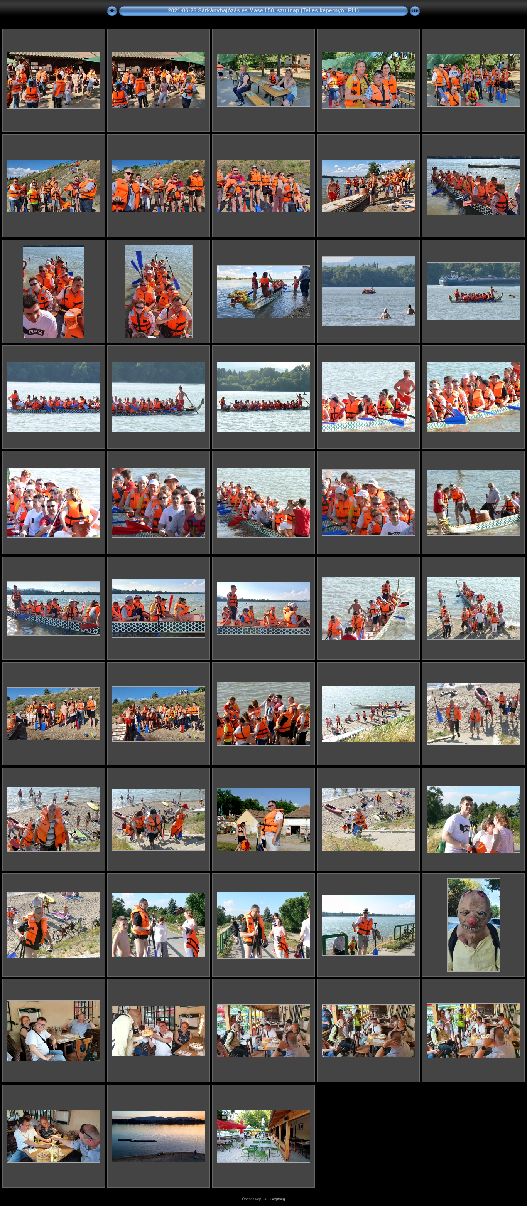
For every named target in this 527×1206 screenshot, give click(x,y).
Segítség (277, 1199)
